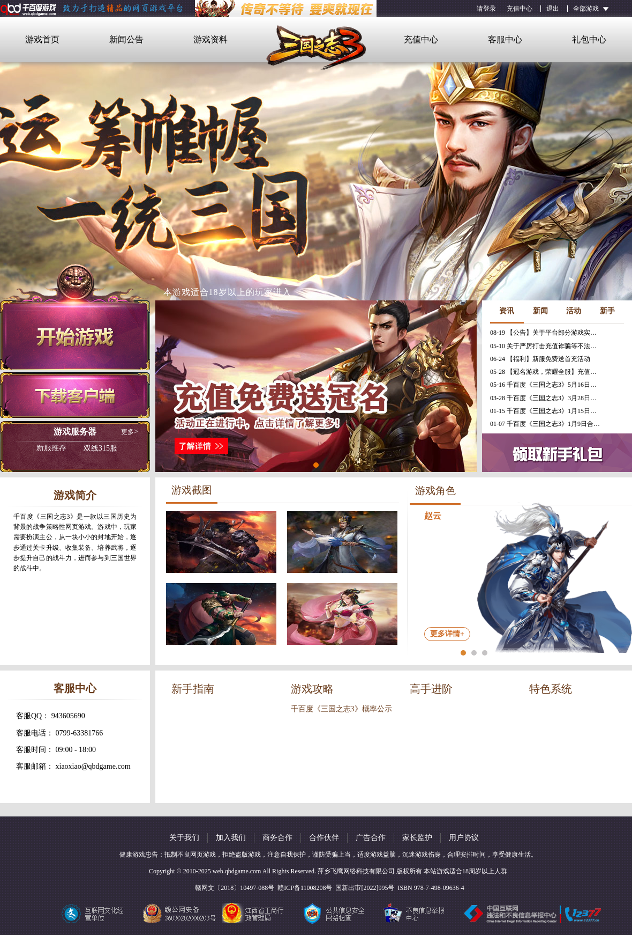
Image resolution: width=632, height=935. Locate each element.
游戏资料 (210, 39)
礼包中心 (589, 39)
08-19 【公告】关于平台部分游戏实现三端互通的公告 (546, 332)
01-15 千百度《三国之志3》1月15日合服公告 (546, 411)
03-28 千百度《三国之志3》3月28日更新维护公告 (546, 398)
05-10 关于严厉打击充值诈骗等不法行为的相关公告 (546, 346)
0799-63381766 (79, 733)
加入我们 (231, 838)
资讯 (506, 311)
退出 (552, 8)
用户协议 (464, 838)
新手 (607, 311)
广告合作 (371, 838)
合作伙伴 (324, 838)
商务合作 (277, 838)
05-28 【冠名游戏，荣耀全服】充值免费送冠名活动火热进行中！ (546, 372)
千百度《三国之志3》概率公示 (341, 709)
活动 (573, 311)
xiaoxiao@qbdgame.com (93, 766)
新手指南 (192, 689)
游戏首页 (42, 39)
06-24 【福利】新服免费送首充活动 (540, 359)
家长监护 (417, 838)
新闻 (540, 311)
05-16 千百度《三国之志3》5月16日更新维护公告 (546, 384)
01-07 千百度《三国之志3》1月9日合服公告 (546, 424)
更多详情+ (447, 634)
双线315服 (76, 448)
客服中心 (505, 39)
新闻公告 (126, 39)
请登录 (486, 8)
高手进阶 (431, 689)
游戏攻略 (312, 689)
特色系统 (550, 689)
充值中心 (519, 8)
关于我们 (184, 838)
